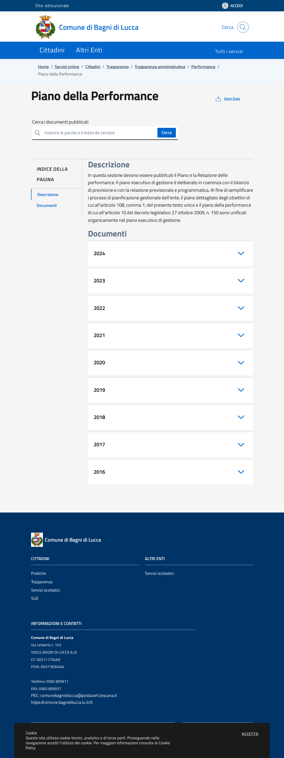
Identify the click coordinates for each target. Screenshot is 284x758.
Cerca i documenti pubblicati (60, 122)
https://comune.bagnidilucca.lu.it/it (62, 702)
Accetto (250, 734)
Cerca (167, 132)
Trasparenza (41, 582)
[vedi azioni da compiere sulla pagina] (227, 98)
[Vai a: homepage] (89, 27)
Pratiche (38, 573)
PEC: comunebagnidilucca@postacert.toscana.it (74, 695)
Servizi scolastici (45, 590)
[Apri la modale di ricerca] (243, 27)
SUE (35, 598)
